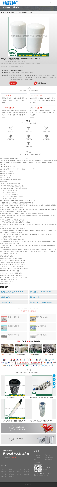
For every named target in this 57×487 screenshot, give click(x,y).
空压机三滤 (15, 12)
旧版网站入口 (28, 484)
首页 (4, 12)
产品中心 (8, 12)
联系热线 (39, 82)
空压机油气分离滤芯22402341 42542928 (11, 297)
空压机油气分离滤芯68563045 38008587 (41, 297)
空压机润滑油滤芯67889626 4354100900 (41, 302)
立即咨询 (13, 83)
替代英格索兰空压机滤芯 (25, 12)
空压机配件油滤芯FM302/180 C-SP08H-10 (41, 292)
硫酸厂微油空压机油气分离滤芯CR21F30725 (12, 292)
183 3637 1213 (42, 83)
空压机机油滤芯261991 (7, 302)
